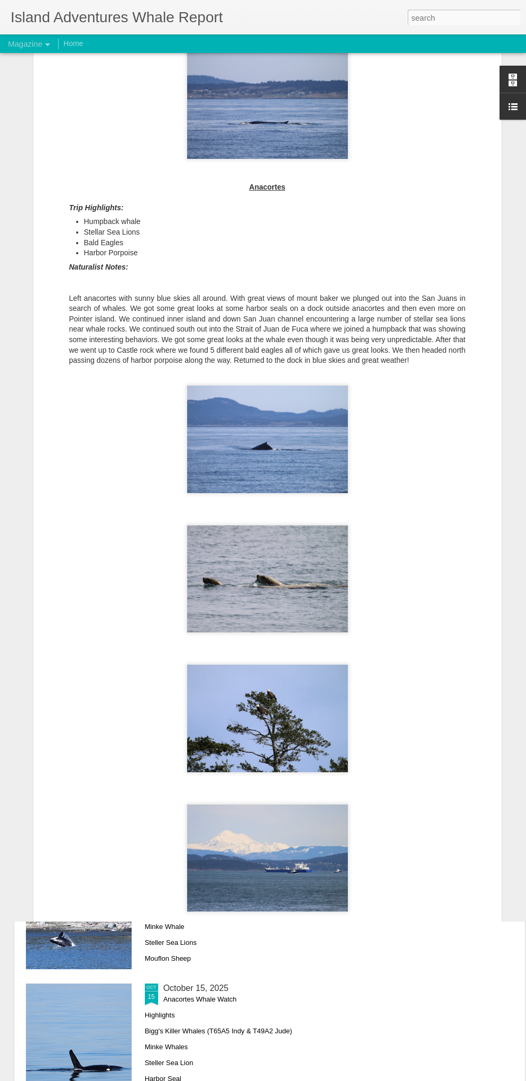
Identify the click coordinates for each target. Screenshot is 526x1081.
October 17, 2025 (196, 867)
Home (73, 43)
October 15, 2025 (196, 988)
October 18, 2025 (196, 747)
